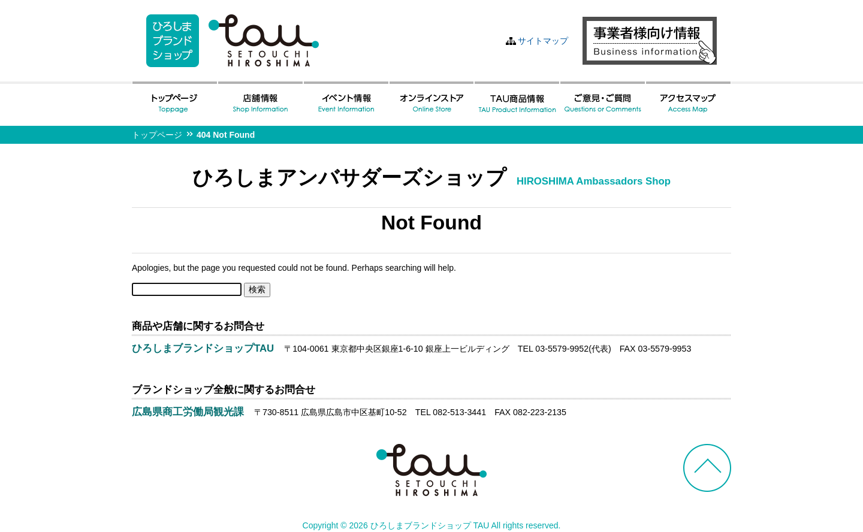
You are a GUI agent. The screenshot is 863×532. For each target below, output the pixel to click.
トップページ (157, 135)
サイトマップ (543, 41)
